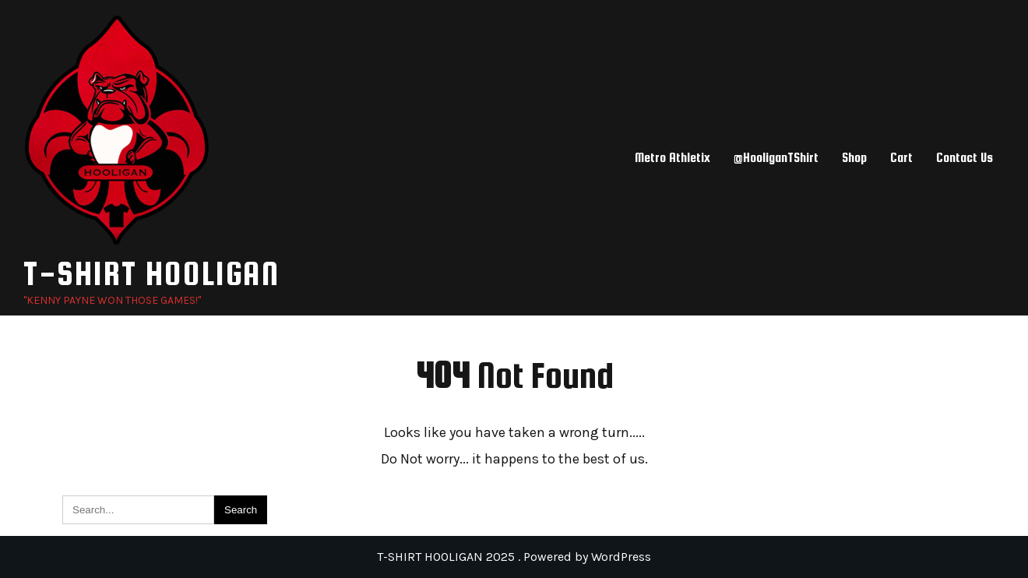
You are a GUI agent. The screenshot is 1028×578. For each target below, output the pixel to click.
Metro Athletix (672, 157)
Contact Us (964, 157)
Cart (901, 157)
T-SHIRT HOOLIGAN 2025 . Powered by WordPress (514, 556)
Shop (854, 157)
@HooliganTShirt (776, 157)
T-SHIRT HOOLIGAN (151, 273)
